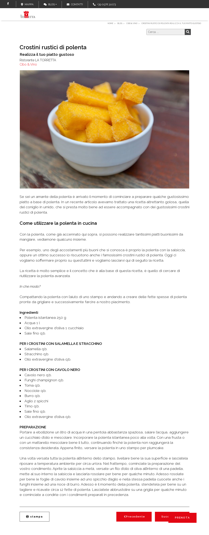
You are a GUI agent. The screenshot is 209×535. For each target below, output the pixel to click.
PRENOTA (182, 517)
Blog (49, 4)
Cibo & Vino (28, 64)
